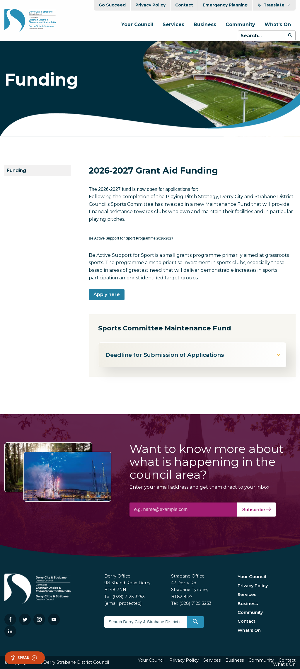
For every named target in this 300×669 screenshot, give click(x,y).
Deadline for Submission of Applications (193, 354)
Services (173, 24)
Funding (16, 170)
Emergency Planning (225, 5)
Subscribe (256, 509)
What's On (278, 24)
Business (205, 24)
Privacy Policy (150, 5)
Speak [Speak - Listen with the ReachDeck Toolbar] (24, 657)
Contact (184, 5)
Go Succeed (112, 5)
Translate (274, 5)
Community (240, 24)
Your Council (137, 24)
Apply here (106, 294)
